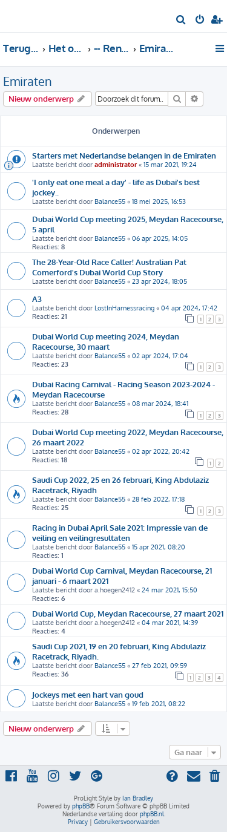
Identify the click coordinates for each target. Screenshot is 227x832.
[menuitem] (181, 20)
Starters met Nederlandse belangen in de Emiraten (124, 155)
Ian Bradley (137, 798)
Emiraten (27, 81)
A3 (37, 298)
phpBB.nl (152, 813)
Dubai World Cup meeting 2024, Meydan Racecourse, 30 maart (105, 341)
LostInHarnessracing (124, 308)
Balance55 (109, 201)
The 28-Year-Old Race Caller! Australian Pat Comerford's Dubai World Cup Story (109, 267)
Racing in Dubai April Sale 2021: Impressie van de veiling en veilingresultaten (120, 532)
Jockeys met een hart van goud (87, 694)
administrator (115, 164)
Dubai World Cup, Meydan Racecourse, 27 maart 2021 (127, 613)
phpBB (81, 806)
